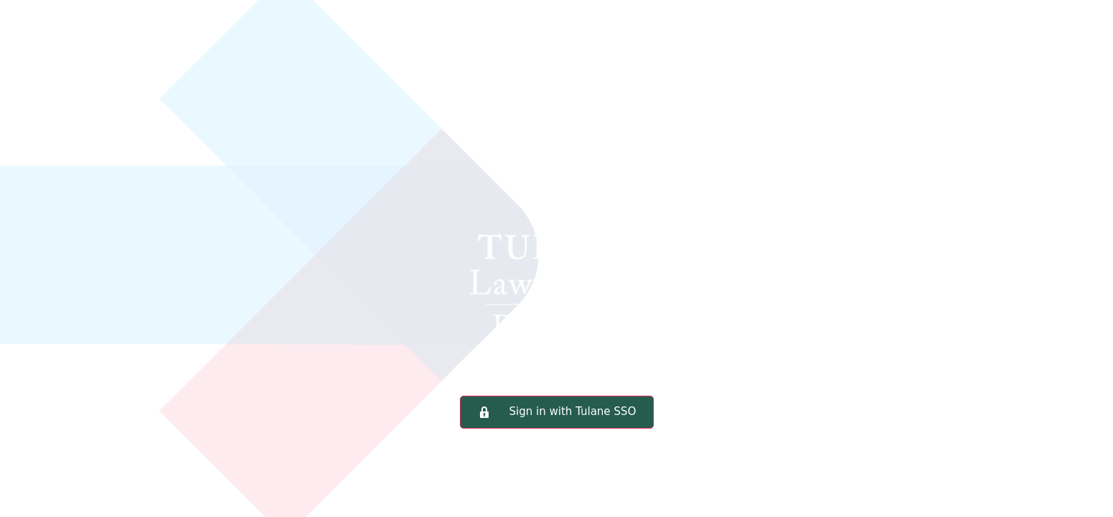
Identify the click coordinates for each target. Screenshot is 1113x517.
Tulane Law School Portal (557, 219)
